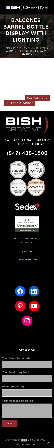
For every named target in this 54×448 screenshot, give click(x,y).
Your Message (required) (27, 408)
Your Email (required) (27, 376)
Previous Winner (21, 103)
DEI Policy (27, 251)
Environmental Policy (27, 259)
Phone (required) (27, 391)
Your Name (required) (27, 362)
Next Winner (36, 98)
